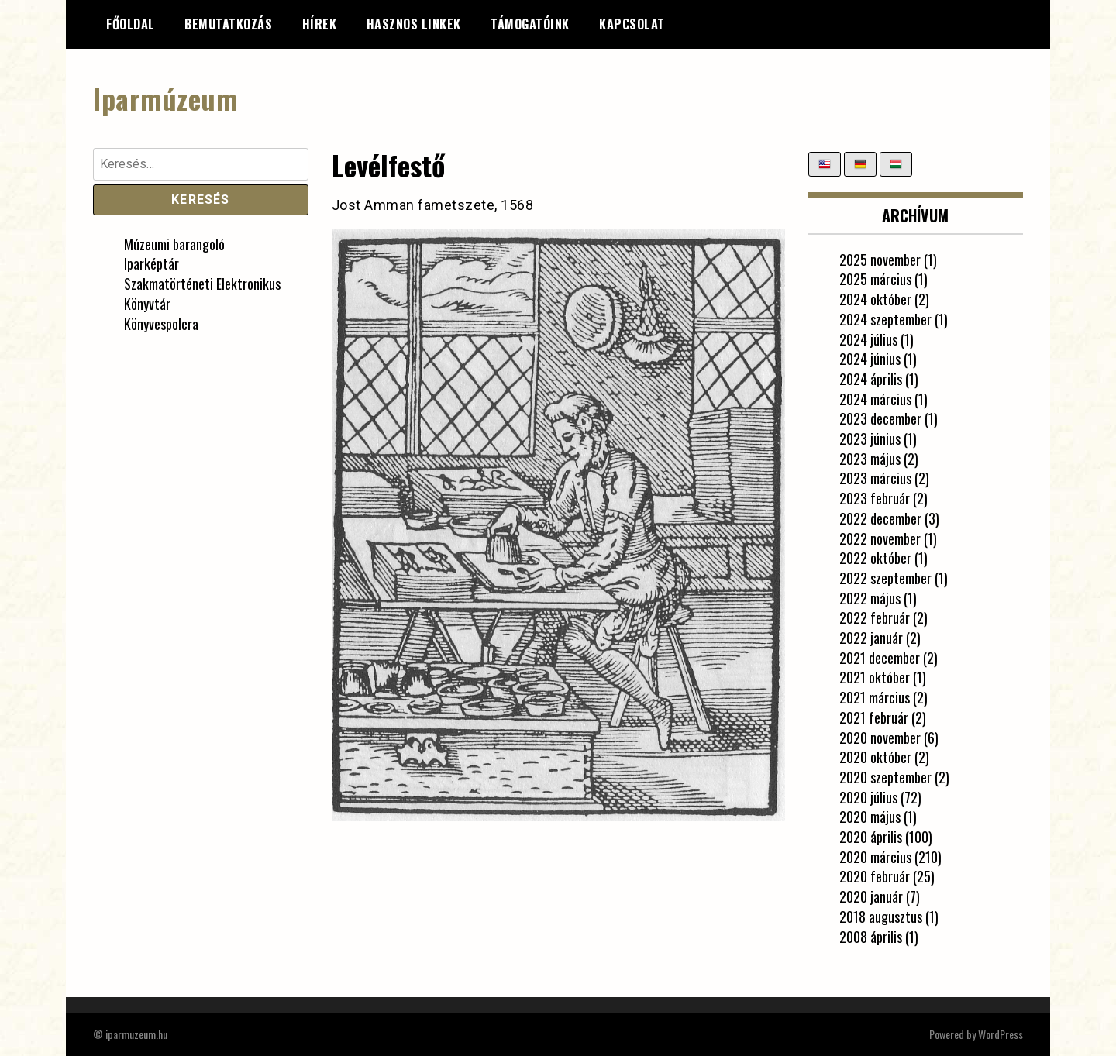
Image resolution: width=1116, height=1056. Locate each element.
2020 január (871, 896)
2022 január (871, 638)
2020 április (870, 837)
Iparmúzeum (165, 98)
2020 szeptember (885, 777)
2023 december (880, 418)
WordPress (1000, 1034)
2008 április (870, 937)
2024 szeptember (885, 319)
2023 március (875, 478)
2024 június (870, 359)
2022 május (870, 598)
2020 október (875, 757)
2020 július (868, 797)
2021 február (873, 717)
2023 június (870, 438)
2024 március (875, 399)
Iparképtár (151, 263)
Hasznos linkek (414, 24)
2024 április (870, 379)
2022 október (875, 558)
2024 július (868, 339)
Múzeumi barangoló (174, 244)
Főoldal (130, 24)
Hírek (319, 24)
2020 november (880, 738)
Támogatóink (530, 24)
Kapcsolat (632, 24)
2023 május (870, 459)
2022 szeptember (885, 578)
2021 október (874, 677)
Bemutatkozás (228, 24)
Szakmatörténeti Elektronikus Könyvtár (202, 293)
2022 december (880, 518)
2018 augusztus (880, 916)
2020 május (870, 817)
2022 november (880, 538)
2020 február (874, 876)
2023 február (874, 498)
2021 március (874, 697)
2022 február (874, 617)
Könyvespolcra (161, 324)
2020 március (875, 857)
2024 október (875, 299)
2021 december (879, 658)
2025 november (880, 259)
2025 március (875, 279)
